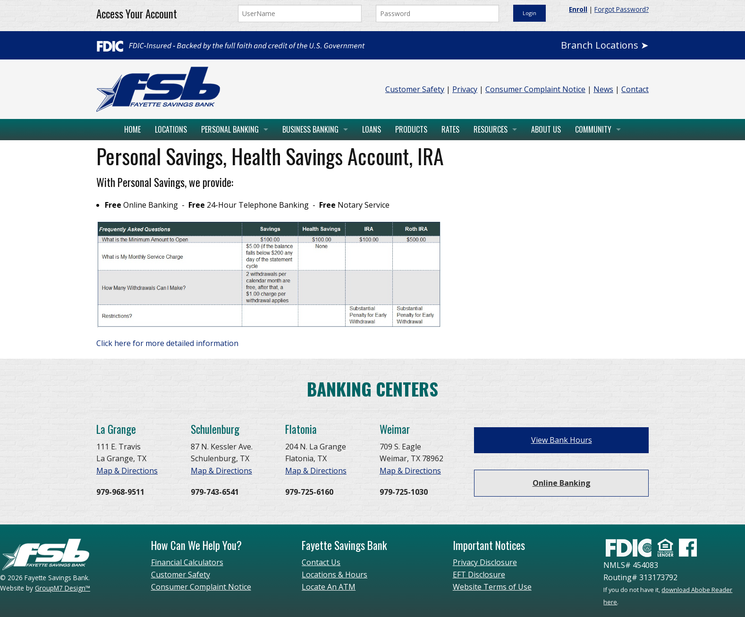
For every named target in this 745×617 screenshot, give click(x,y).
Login (529, 13)
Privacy (464, 89)
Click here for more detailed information (167, 343)
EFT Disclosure (479, 574)
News (603, 89)
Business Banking (310, 129)
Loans (371, 129)
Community (593, 129)
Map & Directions (127, 470)
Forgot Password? (621, 9)
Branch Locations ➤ (605, 45)
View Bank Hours (561, 440)
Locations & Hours (334, 574)
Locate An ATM (329, 587)
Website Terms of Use (492, 587)
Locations (171, 129)
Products (411, 129)
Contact (635, 89)
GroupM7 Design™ (62, 587)
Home (132, 129)
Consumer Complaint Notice (535, 89)
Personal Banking (230, 129)
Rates (450, 129)
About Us (546, 129)
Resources (491, 129)
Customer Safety (414, 89)
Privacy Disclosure (485, 562)
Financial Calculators (187, 562)
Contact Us (321, 562)
